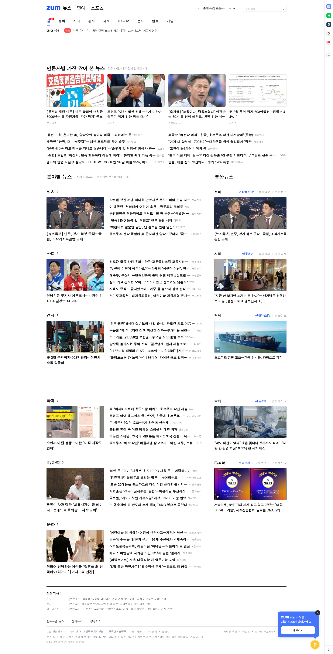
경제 (91, 20)
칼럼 (155, 20)
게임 (170, 20)
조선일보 (52, 123)
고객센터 (152, 631)
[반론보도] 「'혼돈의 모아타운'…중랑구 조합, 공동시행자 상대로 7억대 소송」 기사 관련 (120, 608)
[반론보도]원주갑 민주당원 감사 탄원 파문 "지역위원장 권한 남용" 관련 (110, 604)
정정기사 (53, 593)
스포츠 (97, 8)
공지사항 (136, 631)
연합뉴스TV (246, 192)
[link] (328, 6)
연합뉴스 (280, 192)
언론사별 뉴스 (55, 621)
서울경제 (280, 254)
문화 (140, 20)
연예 (81, 8)
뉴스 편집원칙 (55, 631)
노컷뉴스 (261, 463)
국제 (106, 20)
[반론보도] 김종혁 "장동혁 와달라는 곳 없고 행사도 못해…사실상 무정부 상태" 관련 (117, 599)
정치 (61, 20)
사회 (76, 20)
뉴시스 (111, 123)
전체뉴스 (77, 621)
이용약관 (73, 631)
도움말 (166, 631)
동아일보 (264, 192)
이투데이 (248, 254)
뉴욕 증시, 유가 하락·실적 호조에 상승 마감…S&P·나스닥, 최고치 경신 (115, 30)
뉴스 (67, 8)
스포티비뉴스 (175, 123)
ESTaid (53, 641)
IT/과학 (123, 20)
